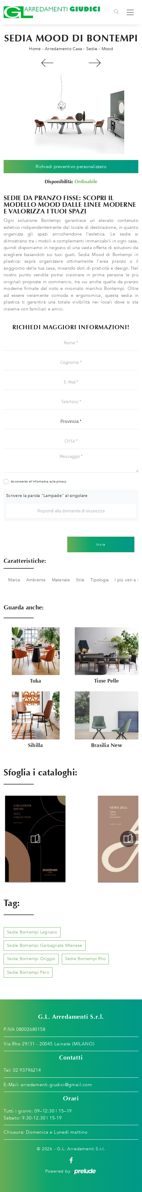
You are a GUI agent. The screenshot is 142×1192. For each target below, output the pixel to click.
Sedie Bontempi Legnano (32, 932)
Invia (100, 544)
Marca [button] (14, 580)
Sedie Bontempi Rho (85, 959)
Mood (107, 49)
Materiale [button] (61, 580)
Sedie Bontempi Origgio (31, 959)
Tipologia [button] (99, 580)
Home (35, 49)
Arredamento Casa (63, 49)
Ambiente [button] (36, 580)
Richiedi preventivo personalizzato (71, 167)
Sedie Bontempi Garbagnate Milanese (44, 945)
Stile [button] (80, 580)
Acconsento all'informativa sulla (38, 481)
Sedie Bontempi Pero (28, 972)
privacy (61, 481)
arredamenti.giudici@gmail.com (56, 1085)
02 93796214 (27, 1070)
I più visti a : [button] (126, 580)
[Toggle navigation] (116, 12)
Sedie (91, 49)
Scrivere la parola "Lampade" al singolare (46, 496)
